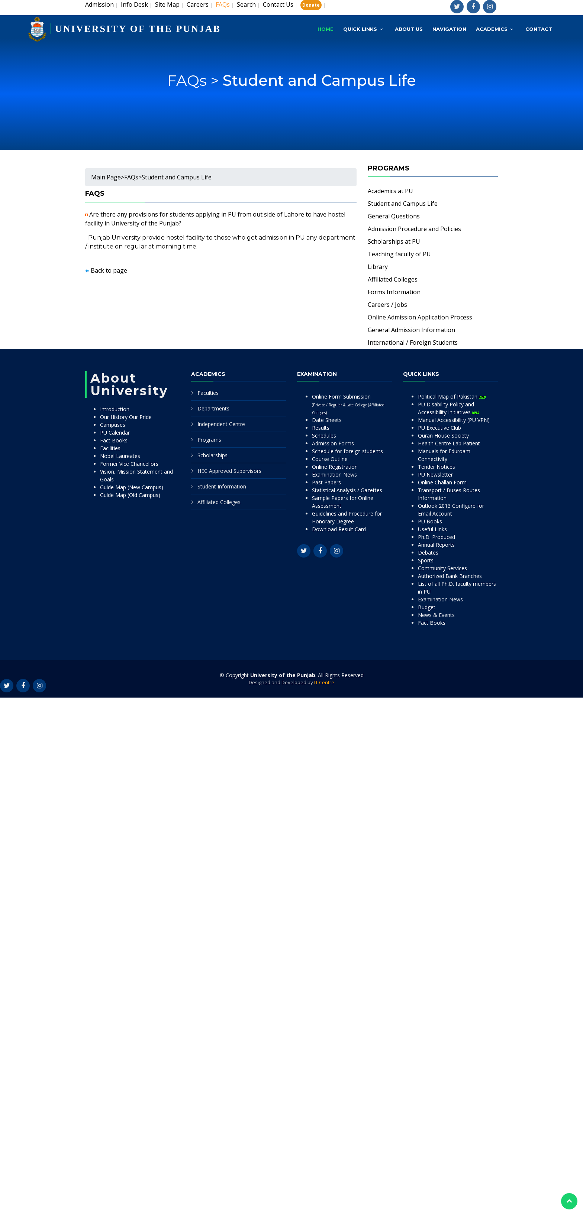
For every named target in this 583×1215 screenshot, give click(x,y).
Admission (99, 4)
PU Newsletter (435, 474)
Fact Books (114, 440)
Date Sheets (327, 419)
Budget (426, 607)
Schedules (324, 435)
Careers (198, 4)
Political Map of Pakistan (452, 396)
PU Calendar (115, 432)
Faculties (208, 392)
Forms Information (394, 292)
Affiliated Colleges (393, 279)
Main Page (106, 177)
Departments (213, 408)
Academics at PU (390, 191)
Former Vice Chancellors (129, 463)
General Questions (394, 216)
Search (246, 4)
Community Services (442, 568)
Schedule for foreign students (347, 451)
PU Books (430, 521)
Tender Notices (436, 466)
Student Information (221, 486)
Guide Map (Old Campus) (130, 494)
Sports (426, 560)
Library (378, 267)
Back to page (109, 270)
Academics (492, 29)
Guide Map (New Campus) (131, 487)
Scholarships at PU (394, 241)
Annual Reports (436, 544)
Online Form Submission (348, 404)
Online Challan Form (442, 482)
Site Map (167, 4)
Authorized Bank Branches (450, 575)
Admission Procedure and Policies (414, 229)
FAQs (131, 177)
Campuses (112, 424)
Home (326, 29)
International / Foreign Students (413, 342)
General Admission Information (411, 330)
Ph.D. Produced (436, 536)
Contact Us (278, 4)
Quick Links (360, 29)
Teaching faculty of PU (399, 254)
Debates (428, 552)
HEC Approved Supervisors (229, 470)
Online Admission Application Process (420, 317)
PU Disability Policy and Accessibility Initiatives (448, 408)
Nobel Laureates (120, 455)
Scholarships (212, 455)
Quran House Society (443, 435)
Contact (538, 29)
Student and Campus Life (319, 88)
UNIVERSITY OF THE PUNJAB (138, 28)
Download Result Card (339, 529)
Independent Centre (221, 424)
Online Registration (335, 466)
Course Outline (330, 458)
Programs (209, 439)
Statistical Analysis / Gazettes (347, 490)
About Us (409, 29)
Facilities (110, 448)
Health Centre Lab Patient (449, 443)
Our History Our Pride (126, 416)
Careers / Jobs (387, 304)
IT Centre (324, 682)
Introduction (114, 409)
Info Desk (134, 4)
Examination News (334, 474)
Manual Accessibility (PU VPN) (454, 419)
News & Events (436, 614)
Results (320, 427)
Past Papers (326, 482)
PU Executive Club (439, 427)
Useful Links (432, 529)
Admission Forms (333, 443)
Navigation (449, 29)
